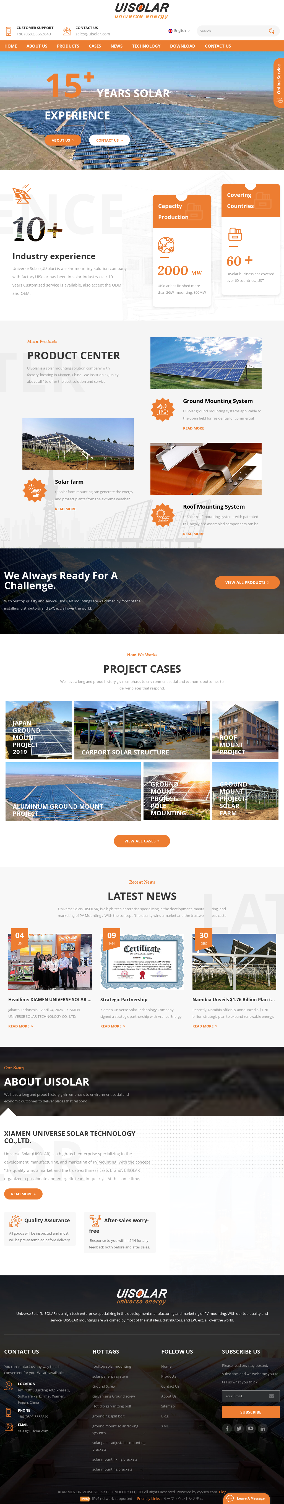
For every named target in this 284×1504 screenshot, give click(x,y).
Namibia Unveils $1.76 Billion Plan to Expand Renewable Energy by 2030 (234, 999)
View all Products (247, 582)
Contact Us (170, 1386)
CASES (95, 46)
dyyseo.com (207, 1491)
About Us (37, 46)
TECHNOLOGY (146, 46)
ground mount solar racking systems (115, 1429)
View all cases (142, 841)
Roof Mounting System (214, 506)
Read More (193, 428)
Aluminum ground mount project (58, 810)
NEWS (117, 46)
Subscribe (250, 1412)
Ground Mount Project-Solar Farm (233, 798)
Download (182, 46)
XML (165, 1426)
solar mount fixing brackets (114, 1459)
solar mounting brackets (112, 1469)
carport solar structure (125, 752)
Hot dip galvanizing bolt (111, 1406)
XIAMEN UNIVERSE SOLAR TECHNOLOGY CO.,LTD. (70, 1137)
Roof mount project (232, 744)
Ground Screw (104, 1386)
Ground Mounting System (218, 401)
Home (10, 46)
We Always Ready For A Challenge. (61, 580)
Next (7, 1030)
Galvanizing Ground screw (113, 1396)
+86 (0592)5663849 (34, 34)
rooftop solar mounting (111, 1366)
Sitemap (168, 1406)
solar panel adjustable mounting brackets (118, 1446)
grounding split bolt (108, 1416)
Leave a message (251, 1498)
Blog (164, 1416)
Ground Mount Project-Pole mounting (168, 798)
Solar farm (69, 481)
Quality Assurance (39, 1220)
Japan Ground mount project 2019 (26, 737)
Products (68, 46)
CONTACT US (218, 46)
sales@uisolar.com (92, 34)
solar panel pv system (110, 1376)
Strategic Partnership (123, 999)
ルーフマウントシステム (183, 1498)
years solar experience (106, 97)
